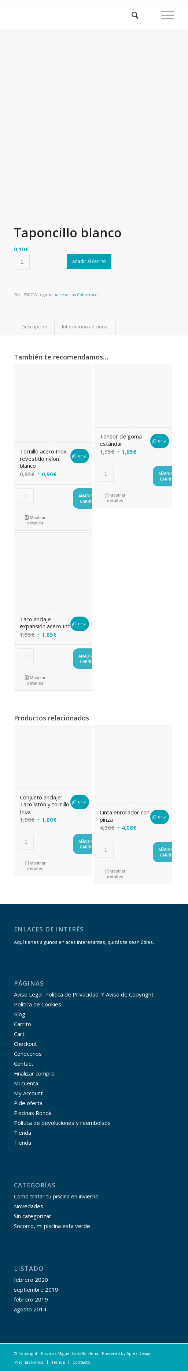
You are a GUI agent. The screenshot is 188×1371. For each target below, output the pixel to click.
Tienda (22, 1132)
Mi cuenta (26, 1083)
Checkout (25, 1043)
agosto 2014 (30, 1309)
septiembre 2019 (36, 1289)
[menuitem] (131, 15)
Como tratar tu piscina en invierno (56, 1196)
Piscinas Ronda (33, 1112)
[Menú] (164, 15)
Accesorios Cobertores (77, 294)
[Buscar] (131, 15)
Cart (19, 1033)
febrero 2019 (31, 1299)
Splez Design (139, 1353)
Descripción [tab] (34, 327)
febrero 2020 (31, 1279)
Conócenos (28, 1053)
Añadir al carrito (89, 261)
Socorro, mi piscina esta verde (52, 1225)
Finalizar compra (34, 1073)
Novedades (28, 1206)
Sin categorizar (32, 1216)
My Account (28, 1093)
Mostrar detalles (35, 520)
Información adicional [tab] (85, 327)
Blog (19, 1014)
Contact (23, 1063)
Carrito (22, 1024)
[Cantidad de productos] (22, 262)
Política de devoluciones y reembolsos (62, 1122)
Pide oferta (28, 1103)
